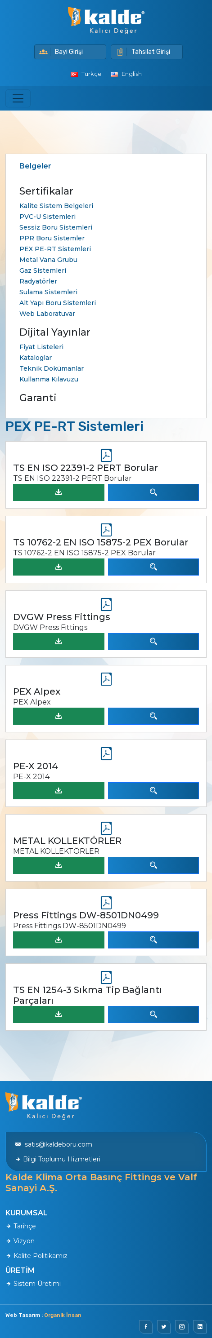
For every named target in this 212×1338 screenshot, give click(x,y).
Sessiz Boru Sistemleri (55, 227)
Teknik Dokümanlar (51, 368)
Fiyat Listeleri (41, 347)
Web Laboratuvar (47, 314)
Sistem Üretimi (33, 1284)
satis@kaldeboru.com (53, 1144)
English (126, 73)
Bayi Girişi (61, 52)
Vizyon (20, 1241)
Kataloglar (35, 358)
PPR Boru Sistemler (52, 238)
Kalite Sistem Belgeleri (56, 206)
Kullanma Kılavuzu (48, 379)
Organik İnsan (62, 1315)
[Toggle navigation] (18, 98)
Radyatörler (38, 281)
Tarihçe (20, 1226)
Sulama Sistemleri (48, 292)
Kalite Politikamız (36, 1256)
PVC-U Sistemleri (47, 217)
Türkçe (86, 73)
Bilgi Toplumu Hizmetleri (57, 1159)
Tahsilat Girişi (143, 52)
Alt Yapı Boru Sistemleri (57, 303)
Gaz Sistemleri (42, 270)
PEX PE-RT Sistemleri (55, 249)
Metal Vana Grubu (48, 260)
